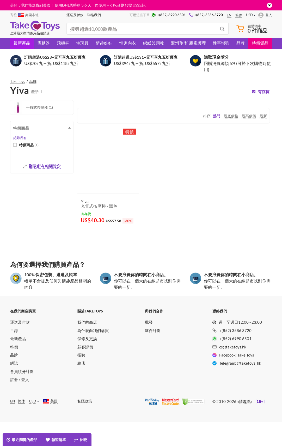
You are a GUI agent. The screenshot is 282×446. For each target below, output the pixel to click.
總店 (81, 387)
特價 (14, 371)
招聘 (81, 379)
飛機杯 (63, 42)
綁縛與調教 (153, 42)
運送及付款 (20, 346)
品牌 (240, 42)
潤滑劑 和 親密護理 (188, 42)
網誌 (14, 387)
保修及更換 (87, 362)
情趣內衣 (127, 42)
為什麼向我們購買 (93, 354)
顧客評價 (85, 371)
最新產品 (22, 42)
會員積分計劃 (22, 395)
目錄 (14, 354)
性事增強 (221, 42)
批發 (149, 346)
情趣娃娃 (104, 42)
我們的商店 (87, 346)
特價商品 (29, 145)
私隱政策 (84, 425)
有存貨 (263, 92)
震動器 (43, 42)
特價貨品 (260, 42)
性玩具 (82, 42)
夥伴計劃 (153, 354)
